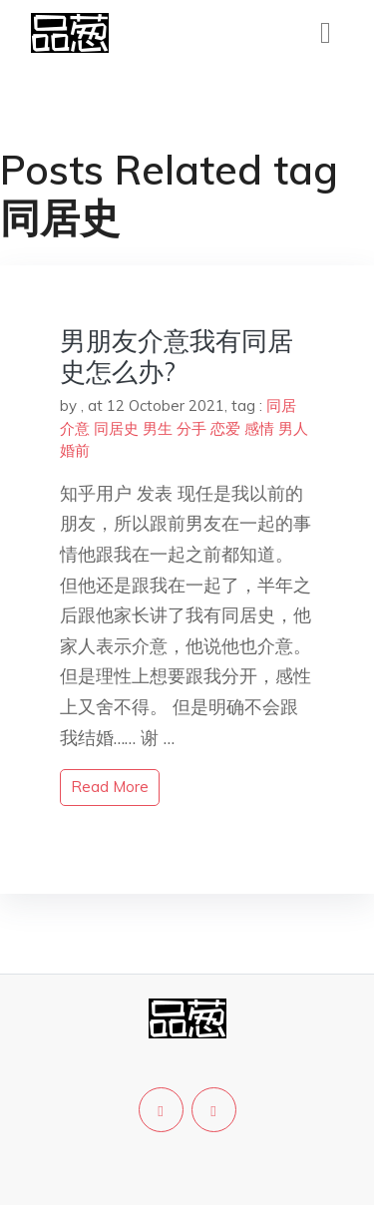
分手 (191, 428)
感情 (259, 428)
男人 (293, 428)
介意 (75, 428)
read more (110, 786)
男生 (158, 428)
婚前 (75, 450)
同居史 (116, 428)
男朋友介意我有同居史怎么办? (176, 356)
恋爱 (225, 428)
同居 (281, 405)
